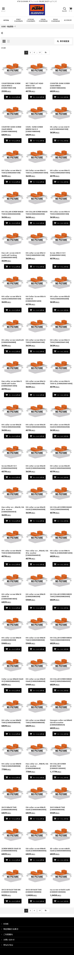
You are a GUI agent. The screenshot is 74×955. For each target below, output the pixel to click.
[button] (3, 9)
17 (40, 52)
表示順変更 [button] (63, 41)
